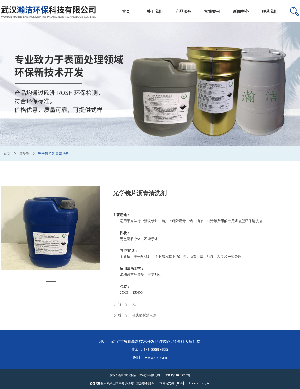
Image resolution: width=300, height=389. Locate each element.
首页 (7, 154)
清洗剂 (24, 154)
